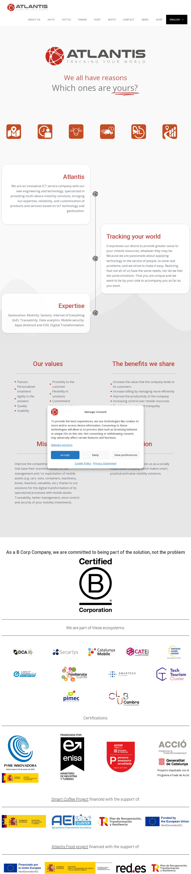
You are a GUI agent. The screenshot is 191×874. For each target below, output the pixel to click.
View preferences (125, 455)
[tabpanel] (95, 146)
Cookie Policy (83, 463)
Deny (95, 455)
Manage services (61, 445)
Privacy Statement (104, 463)
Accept (65, 455)
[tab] (17, 132)
